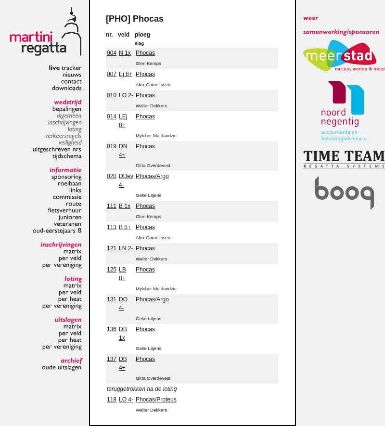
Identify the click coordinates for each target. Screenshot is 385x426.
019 (111, 146)
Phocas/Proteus (156, 399)
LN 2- (126, 248)
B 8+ (125, 227)
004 (111, 53)
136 (111, 329)
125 (111, 269)
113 (111, 227)
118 (111, 399)
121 (111, 248)
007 (111, 74)
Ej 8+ (125, 74)
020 (111, 176)
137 (111, 359)
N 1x (125, 53)
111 (111, 206)
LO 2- (126, 95)
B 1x (124, 206)
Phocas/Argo (152, 176)
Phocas (145, 53)
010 (111, 95)
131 (111, 299)
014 (111, 116)
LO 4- (126, 399)
